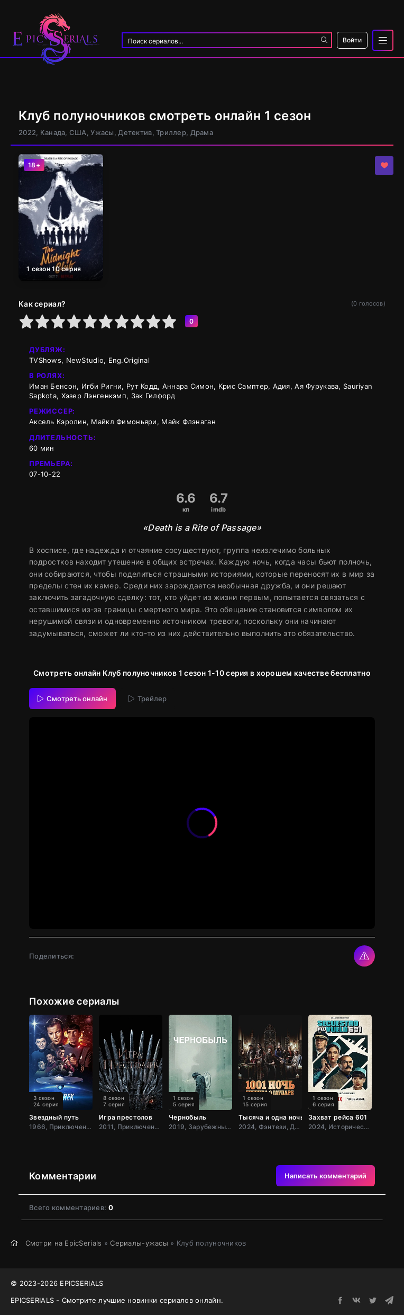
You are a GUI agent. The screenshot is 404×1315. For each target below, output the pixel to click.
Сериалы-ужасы (139, 1243)
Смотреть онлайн (72, 698)
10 (169, 321)
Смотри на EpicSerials (63, 1243)
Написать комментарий (325, 1175)
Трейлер (147, 698)
